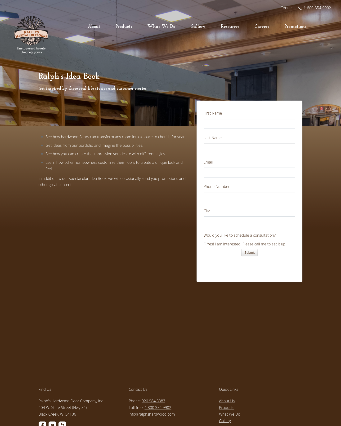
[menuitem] (80, 383)
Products (226, 357)
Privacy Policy (140, 413)
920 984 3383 (153, 350)
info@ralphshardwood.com (152, 363)
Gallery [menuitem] (198, 27)
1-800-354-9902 (314, 7)
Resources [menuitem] (230, 27)
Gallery (225, 370)
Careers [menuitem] (262, 27)
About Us (227, 350)
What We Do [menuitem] (161, 27)
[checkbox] (250, 244)
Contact (287, 7)
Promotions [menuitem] (295, 27)
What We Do (229, 363)
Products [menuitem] (124, 27)
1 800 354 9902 (157, 357)
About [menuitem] (94, 27)
